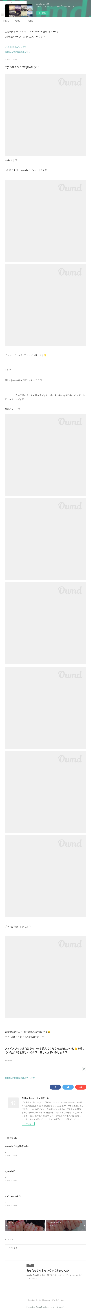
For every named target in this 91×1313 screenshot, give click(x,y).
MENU (30, 21)
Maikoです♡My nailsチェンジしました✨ (22, 1178)
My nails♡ (10, 1171)
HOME (6, 21)
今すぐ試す (42, 13)
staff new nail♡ (13, 1196)
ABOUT (18, 21)
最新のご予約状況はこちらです (20, 1078)
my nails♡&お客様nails (17, 1146)
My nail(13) (8, 1060)
